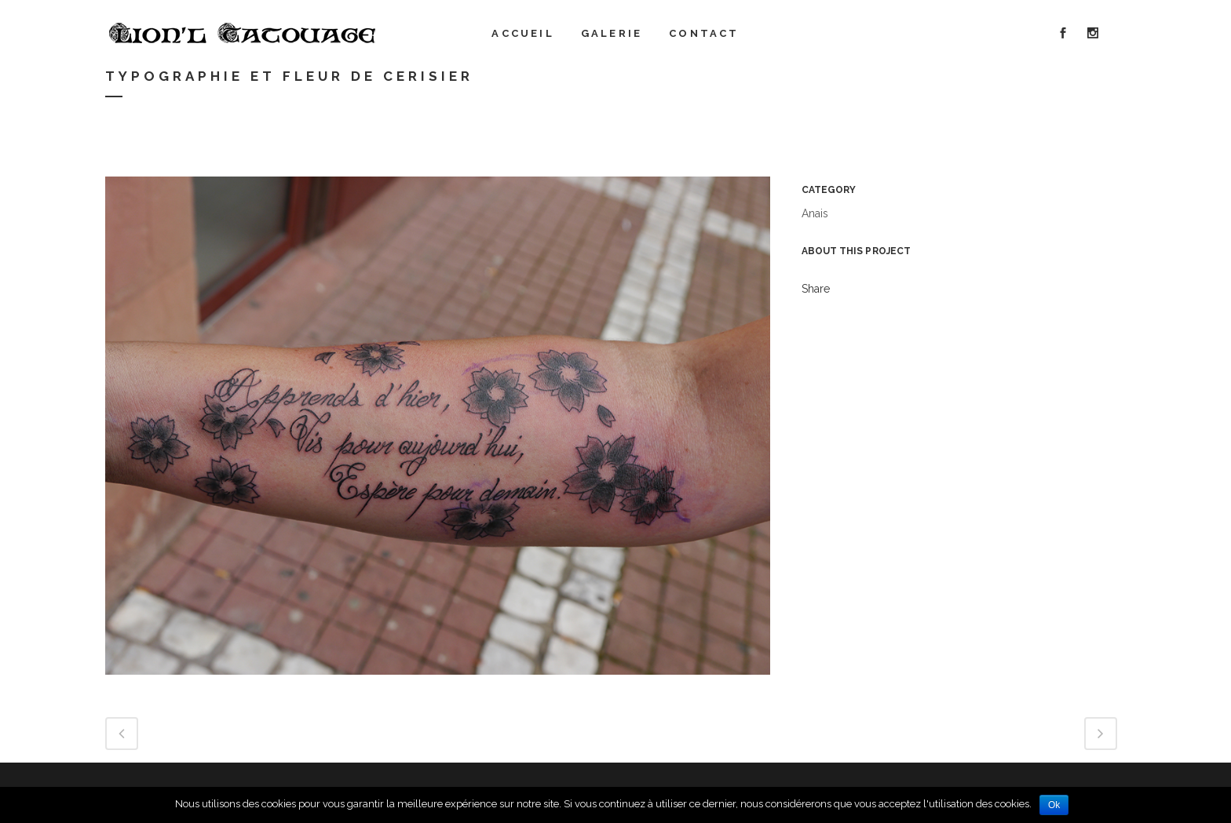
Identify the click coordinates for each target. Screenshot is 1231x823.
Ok (1054, 804)
